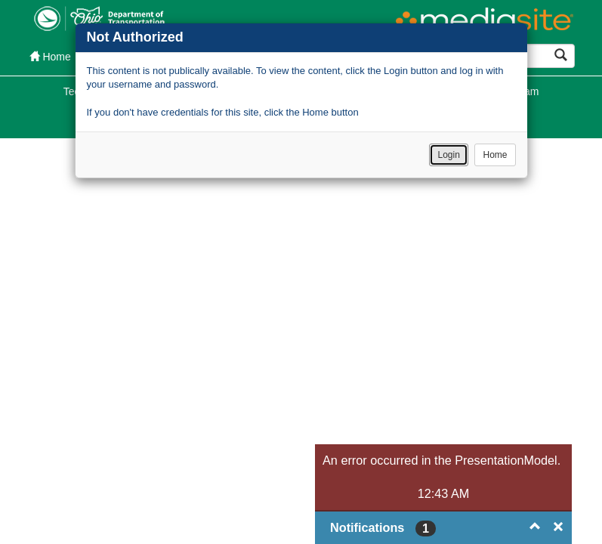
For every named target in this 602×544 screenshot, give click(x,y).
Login (448, 155)
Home (495, 155)
